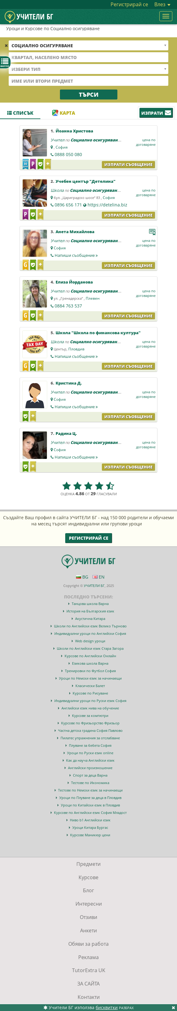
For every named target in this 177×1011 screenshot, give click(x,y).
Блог (88, 890)
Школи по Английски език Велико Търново (90, 626)
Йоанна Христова (74, 131)
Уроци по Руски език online (90, 752)
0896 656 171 (68, 205)
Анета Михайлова (75, 231)
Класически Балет (90, 685)
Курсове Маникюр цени (90, 835)
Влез (162, 4)
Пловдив (76, 349)
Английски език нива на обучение (90, 708)
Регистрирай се (129, 4)
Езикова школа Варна (90, 663)
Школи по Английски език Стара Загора (90, 648)
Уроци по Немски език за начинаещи (90, 678)
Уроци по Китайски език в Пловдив (90, 805)
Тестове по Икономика (90, 782)
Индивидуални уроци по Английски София (90, 633)
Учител (57, 140)
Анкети (88, 930)
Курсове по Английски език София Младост (90, 812)
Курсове (88, 877)
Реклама (88, 957)
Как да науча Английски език (90, 760)
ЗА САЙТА (88, 983)
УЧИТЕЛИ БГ (94, 585)
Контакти (89, 997)
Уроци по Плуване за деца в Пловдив (90, 797)
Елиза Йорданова (74, 282)
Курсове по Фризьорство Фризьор (90, 723)
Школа (57, 190)
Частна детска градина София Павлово (90, 730)
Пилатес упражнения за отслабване (90, 738)
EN (99, 577)
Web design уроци (90, 641)
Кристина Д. (69, 383)
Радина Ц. (66, 433)
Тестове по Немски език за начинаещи (90, 790)
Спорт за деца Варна (90, 775)
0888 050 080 (68, 154)
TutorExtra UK (88, 970)
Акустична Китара (90, 618)
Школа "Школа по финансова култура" (98, 332)
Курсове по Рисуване (90, 693)
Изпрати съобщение (128, 164)
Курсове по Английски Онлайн (90, 655)
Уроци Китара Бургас (90, 827)
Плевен (93, 298)
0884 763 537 (68, 306)
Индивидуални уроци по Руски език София (90, 700)
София (62, 147)
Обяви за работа (88, 943)
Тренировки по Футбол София (90, 670)
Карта (63, 113)
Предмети (88, 864)
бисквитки (107, 1007)
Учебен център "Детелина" (86, 181)
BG (82, 577)
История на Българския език (90, 611)
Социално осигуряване (95, 140)
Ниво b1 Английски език (90, 820)
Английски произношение (90, 767)
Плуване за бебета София (90, 745)
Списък (20, 113)
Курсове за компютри (90, 715)
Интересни (88, 903)
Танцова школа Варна (90, 603)
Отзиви (88, 917)
